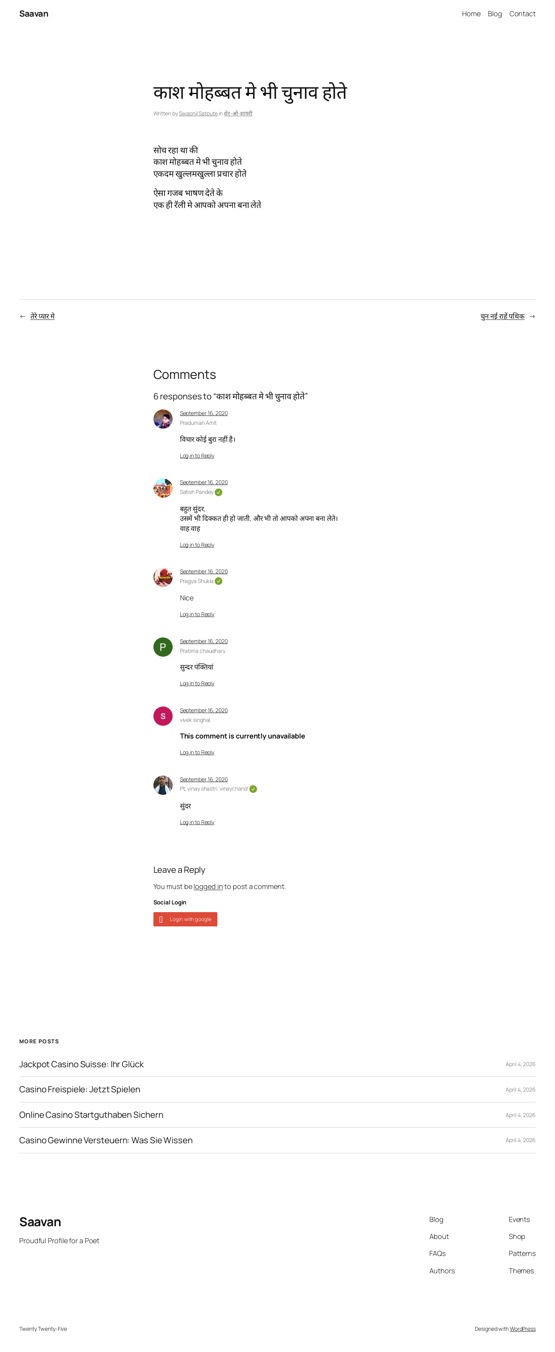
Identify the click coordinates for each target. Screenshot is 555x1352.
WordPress (523, 1328)
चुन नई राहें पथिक (503, 316)
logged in (208, 886)
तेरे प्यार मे (42, 316)
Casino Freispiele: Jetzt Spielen (79, 1089)
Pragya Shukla (201, 581)
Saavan (33, 13)
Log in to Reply (197, 455)
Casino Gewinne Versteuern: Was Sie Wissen (106, 1140)
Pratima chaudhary (202, 650)
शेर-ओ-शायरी (238, 113)
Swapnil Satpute (198, 113)
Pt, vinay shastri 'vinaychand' (218, 788)
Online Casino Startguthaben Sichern (91, 1115)
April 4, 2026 (521, 1064)
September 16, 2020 (204, 413)
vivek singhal (195, 719)
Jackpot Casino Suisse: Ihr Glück (81, 1064)
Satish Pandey (201, 491)
